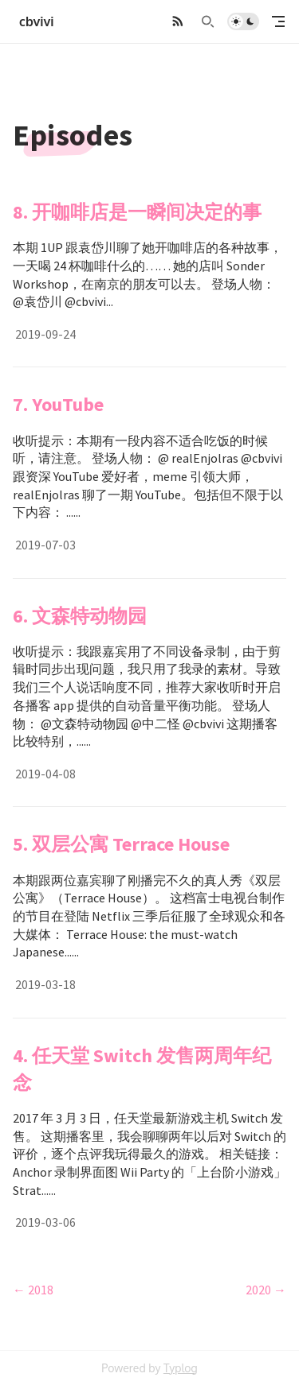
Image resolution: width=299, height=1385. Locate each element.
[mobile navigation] (278, 21)
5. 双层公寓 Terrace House (121, 844)
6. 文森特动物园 (80, 615)
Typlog (180, 1368)
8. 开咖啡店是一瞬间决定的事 (137, 212)
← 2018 (33, 1290)
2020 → (266, 1290)
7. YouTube (58, 404)
